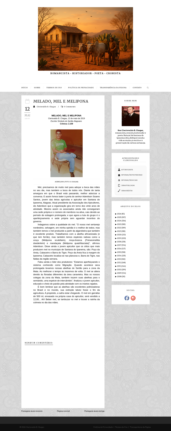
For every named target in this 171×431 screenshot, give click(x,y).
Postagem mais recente (32, 411)
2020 (119, 235)
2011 (119, 266)
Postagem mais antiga (94, 411)
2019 (119, 238)
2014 (119, 256)
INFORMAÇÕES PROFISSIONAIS (130, 175)
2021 (119, 231)
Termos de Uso (121, 427)
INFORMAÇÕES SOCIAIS (127, 180)
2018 (119, 242)
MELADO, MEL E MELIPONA (60, 101)
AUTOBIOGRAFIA (125, 170)
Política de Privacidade (103, 427)
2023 (119, 224)
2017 (119, 245)
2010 (119, 270)
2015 (119, 252)
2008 (119, 276)
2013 (119, 259)
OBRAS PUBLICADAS (126, 185)
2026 (119, 214)
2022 (119, 228)
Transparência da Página (140, 427)
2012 (119, 263)
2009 (119, 273)
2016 (119, 249)
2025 (119, 217)
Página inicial (63, 411)
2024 (119, 221)
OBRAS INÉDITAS (125, 191)
